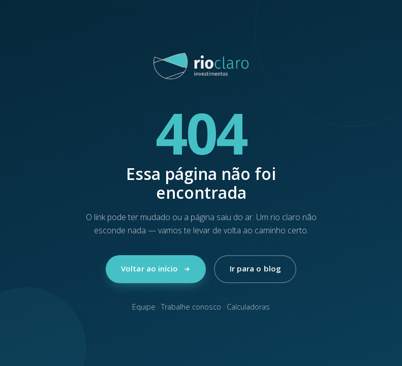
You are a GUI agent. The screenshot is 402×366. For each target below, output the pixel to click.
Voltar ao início (156, 268)
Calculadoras (248, 307)
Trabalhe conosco (191, 307)
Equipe (144, 307)
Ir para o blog (255, 268)
